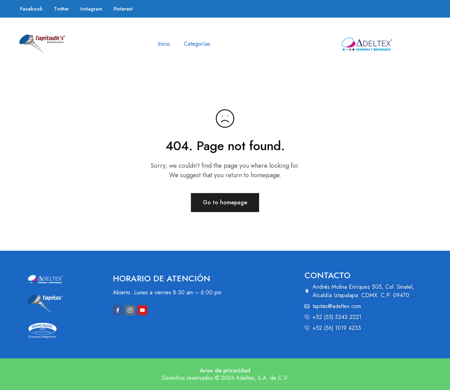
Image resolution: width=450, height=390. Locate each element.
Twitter (61, 8)
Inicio (164, 44)
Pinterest (123, 8)
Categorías (197, 44)
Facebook (31, 8)
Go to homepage (225, 202)
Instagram (91, 8)
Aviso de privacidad (225, 370)
